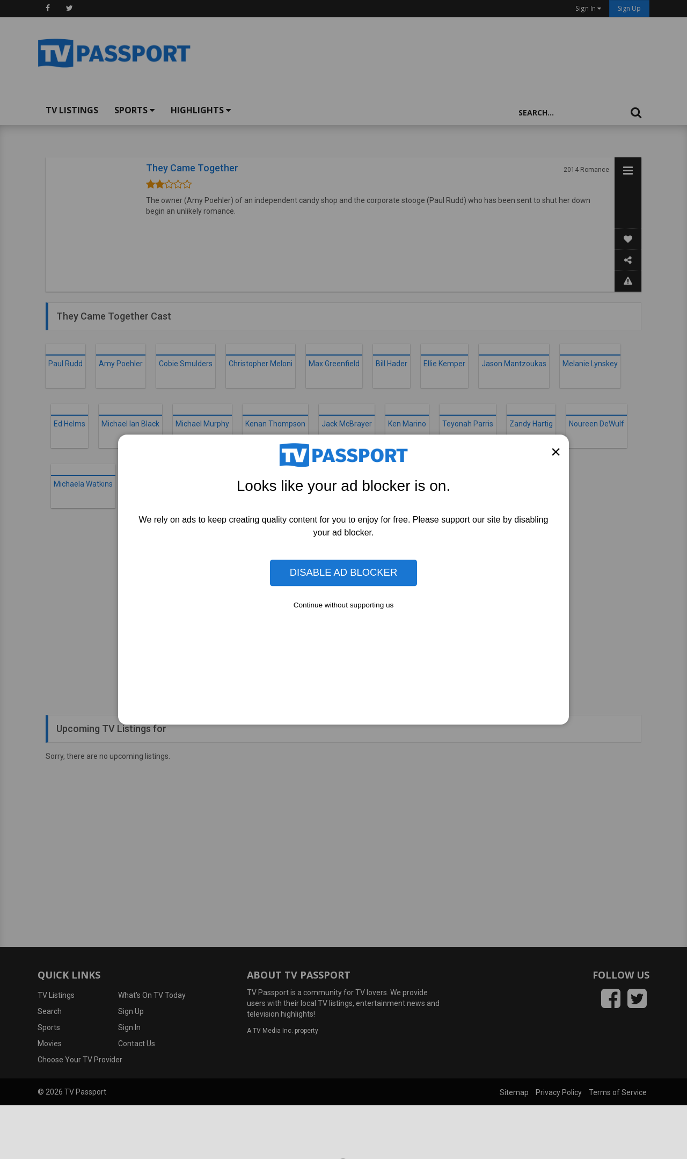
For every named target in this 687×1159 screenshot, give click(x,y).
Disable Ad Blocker (343, 572)
